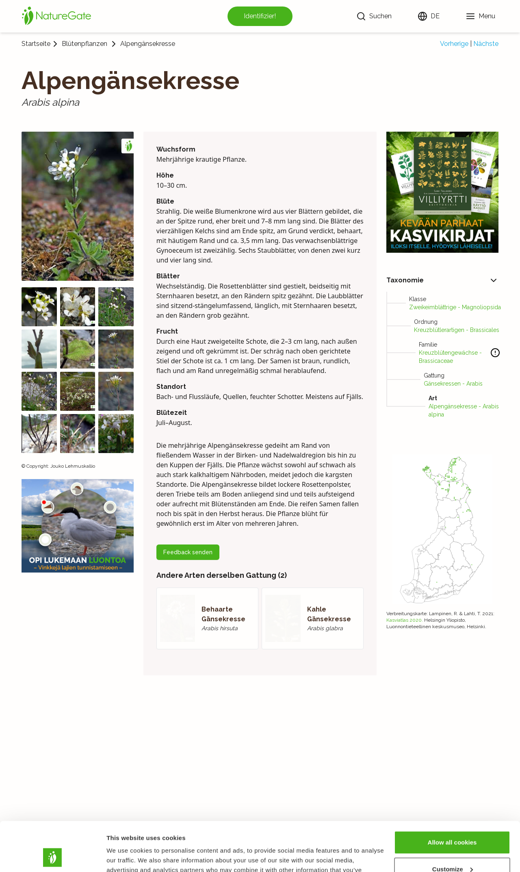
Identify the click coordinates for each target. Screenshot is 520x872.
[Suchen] (374, 16)
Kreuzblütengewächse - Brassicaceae (450, 356)
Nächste (485, 44)
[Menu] (480, 16)
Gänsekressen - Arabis (453, 383)
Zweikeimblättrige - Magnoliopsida (455, 307)
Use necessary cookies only (452, 849)
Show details (125, 855)
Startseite (36, 44)
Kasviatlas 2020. (404, 620)
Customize (452, 822)
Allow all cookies (452, 796)
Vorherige (454, 44)
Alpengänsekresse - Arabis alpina (464, 410)
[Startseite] (56, 16)
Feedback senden (187, 552)
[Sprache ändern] (428, 16)
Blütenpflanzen (84, 44)
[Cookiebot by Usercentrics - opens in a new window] (52, 856)
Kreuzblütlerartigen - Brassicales (456, 330)
